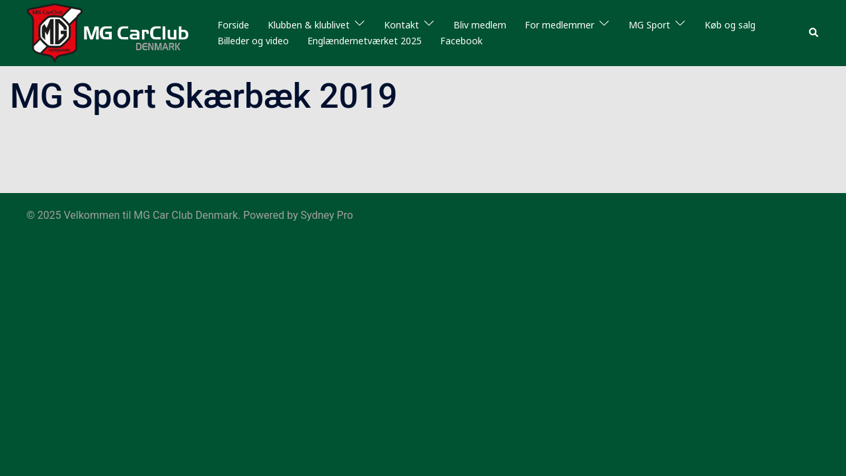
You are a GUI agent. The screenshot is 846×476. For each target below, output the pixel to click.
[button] (814, 33)
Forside (233, 25)
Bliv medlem (479, 25)
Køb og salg (730, 25)
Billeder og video (253, 40)
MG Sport (649, 25)
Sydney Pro (327, 215)
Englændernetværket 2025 (364, 40)
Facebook (461, 40)
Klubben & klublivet (309, 25)
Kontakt (401, 25)
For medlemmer (559, 25)
